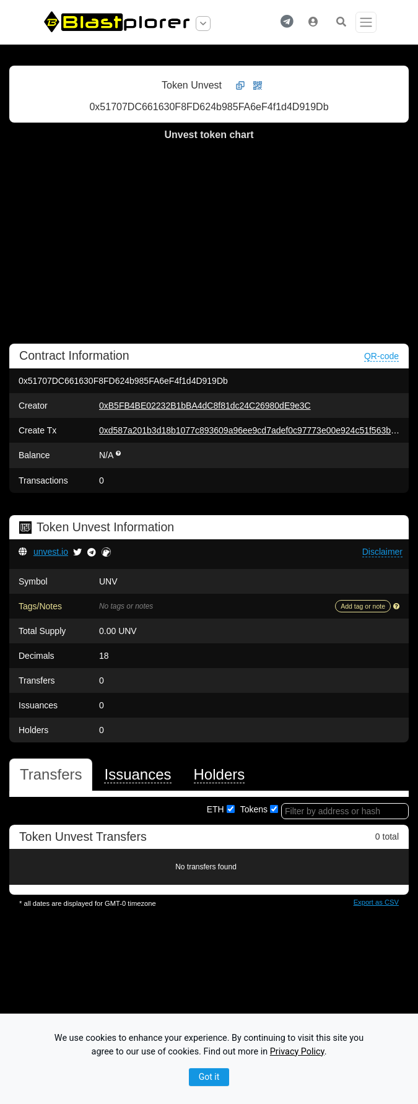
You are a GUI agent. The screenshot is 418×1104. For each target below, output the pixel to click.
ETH (215, 809)
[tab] (50, 774)
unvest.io (50, 552)
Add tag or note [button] (363, 606)
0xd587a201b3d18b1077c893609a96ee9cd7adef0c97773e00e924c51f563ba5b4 (254, 430)
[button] (287, 22)
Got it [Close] (209, 1077)
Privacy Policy (297, 1051)
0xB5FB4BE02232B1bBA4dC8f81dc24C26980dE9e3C (205, 406)
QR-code (381, 356)
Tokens (254, 809)
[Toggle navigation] (366, 22)
